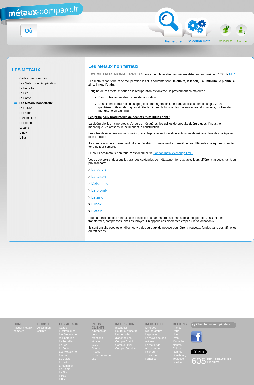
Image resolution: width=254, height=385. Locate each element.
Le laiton (98, 177)
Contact (96, 348)
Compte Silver (123, 344)
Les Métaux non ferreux (36, 103)
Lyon (176, 337)
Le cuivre (98, 170)
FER (232, 74)
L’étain (96, 211)
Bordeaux (179, 362)
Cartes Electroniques (33, 78)
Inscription (121, 327)
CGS (95, 344)
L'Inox (23, 132)
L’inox (96, 204)
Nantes (177, 344)
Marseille (178, 341)
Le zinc (97, 197)
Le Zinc (24, 127)
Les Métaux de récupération (37, 83)
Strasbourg (179, 355)
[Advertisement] (127, 279)
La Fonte (25, 98)
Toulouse (178, 358)
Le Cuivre (25, 108)
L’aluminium (101, 183)
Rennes (177, 351)
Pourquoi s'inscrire (126, 331)
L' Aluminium (27, 118)
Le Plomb (25, 123)
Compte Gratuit (124, 341)
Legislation (151, 334)
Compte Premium (126, 348)
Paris (176, 331)
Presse (96, 351)
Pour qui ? (151, 351)
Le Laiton (25, 113)
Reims (177, 348)
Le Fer (23, 93)
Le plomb (99, 190)
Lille (175, 334)
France (177, 327)
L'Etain (23, 137)
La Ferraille (26, 88)
